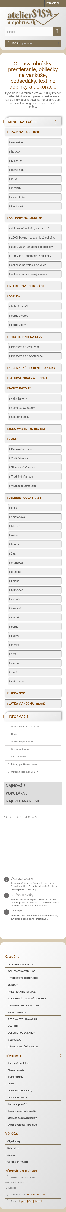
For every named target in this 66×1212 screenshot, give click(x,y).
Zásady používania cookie (24, 764)
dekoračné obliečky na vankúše (30, 228)
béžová (15, 526)
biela (13, 507)
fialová (14, 635)
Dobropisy (13, 1148)
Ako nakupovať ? (20, 756)
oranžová (16, 562)
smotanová (17, 517)
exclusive (16, 142)
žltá (12, 553)
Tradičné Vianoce (21, 476)
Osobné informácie (17, 1162)
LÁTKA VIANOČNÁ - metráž (26, 703)
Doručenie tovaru (20, 749)
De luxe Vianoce (21, 449)
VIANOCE (14, 439)
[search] (57, 31)
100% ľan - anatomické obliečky (30, 255)
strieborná (17, 681)
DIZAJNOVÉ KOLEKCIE (24, 132)
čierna (14, 663)
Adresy (11, 1155)
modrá (14, 644)
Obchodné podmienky (22, 741)
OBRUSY (14, 296)
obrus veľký (18, 324)
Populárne (17, 793)
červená (15, 608)
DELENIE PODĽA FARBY (25, 497)
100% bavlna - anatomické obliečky (32, 237)
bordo (14, 626)
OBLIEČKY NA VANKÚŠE (25, 218)
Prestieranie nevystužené (26, 356)
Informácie (18, 716)
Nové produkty (15, 1070)
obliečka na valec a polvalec (28, 265)
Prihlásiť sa (52, 3)
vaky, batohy (18, 398)
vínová (15, 617)
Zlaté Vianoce (19, 458)
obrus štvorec (19, 315)
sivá (13, 654)
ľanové (15, 151)
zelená (15, 580)
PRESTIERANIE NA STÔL (25, 336)
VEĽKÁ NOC (16, 693)
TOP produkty (15, 1076)
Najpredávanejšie (23, 801)
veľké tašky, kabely (22, 407)
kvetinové (16, 206)
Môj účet (11, 1133)
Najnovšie (15, 785)
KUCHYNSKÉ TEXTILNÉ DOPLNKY (31, 368)
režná (14, 535)
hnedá (14, 544)
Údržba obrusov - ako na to (25, 726)
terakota (15, 571)
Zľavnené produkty (18, 1063)
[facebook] (8, 947)
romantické (17, 197)
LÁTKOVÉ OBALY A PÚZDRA (28, 378)
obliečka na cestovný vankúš (28, 274)
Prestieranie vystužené (25, 346)
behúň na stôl (19, 306)
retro (13, 178)
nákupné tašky (19, 416)
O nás (14, 734)
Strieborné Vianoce (22, 467)
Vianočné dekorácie (23, 485)
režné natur (17, 169)
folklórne (16, 160)
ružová (15, 599)
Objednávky (13, 1141)
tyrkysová (16, 590)
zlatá (13, 672)
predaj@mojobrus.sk (31, 1201)
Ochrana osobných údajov (24, 771)
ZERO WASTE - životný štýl (26, 428)
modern (15, 188)
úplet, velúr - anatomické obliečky (31, 246)
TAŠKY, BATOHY (19, 388)
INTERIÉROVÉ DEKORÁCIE (26, 286)
